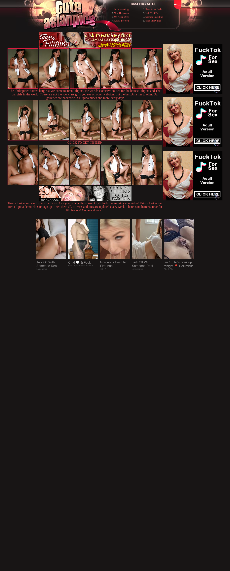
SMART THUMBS (122, 489)
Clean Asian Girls (153, 9)
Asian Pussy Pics (153, 20)
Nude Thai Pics (152, 13)
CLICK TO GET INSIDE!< (85, 142)
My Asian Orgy (121, 17)
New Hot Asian (121, 13)
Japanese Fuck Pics (154, 17)
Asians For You (121, 20)
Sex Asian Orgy (121, 9)
